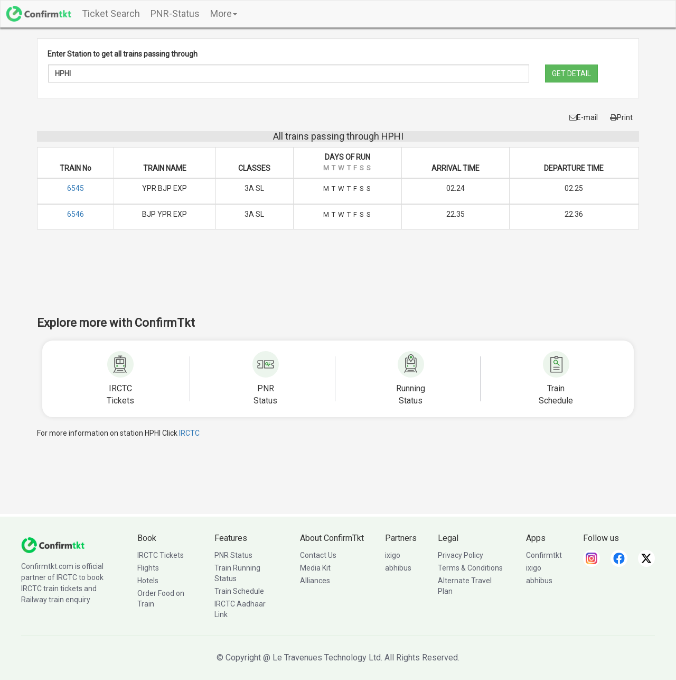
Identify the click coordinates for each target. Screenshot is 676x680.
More (223, 13)
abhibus (398, 568)
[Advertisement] (338, 280)
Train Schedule (239, 591)
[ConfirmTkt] (52, 544)
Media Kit (315, 568)
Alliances (315, 580)
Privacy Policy (460, 555)
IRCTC (189, 433)
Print (621, 117)
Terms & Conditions (470, 568)
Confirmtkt (544, 555)
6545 (75, 188)
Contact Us (318, 555)
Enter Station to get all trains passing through (123, 54)
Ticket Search (111, 13)
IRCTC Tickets (160, 555)
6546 (75, 214)
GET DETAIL (571, 73)
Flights (148, 568)
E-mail (583, 117)
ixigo (392, 555)
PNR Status (233, 555)
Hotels (147, 580)
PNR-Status (175, 13)
